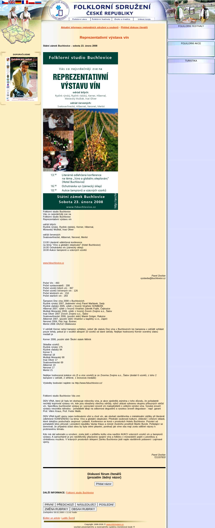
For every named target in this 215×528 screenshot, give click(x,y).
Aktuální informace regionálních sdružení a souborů (89, 27)
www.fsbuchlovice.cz (53, 263)
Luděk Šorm (67, 518)
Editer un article (52, 518)
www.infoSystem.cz (115, 524)
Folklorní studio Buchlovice (80, 492)
